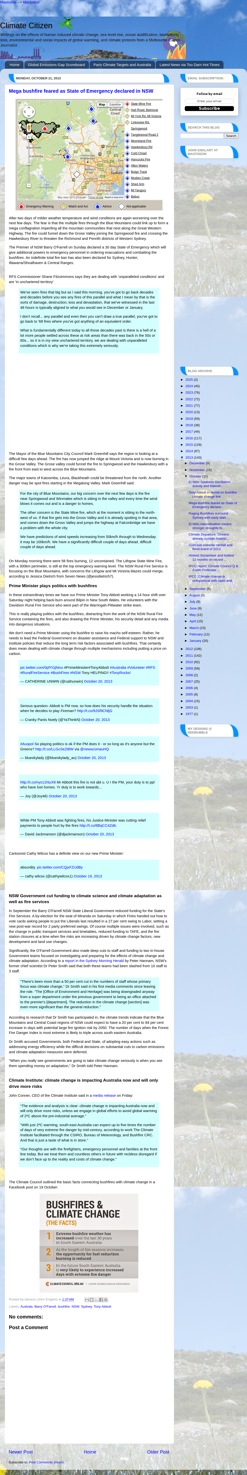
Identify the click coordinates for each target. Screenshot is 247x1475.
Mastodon (8, 2)
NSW (75, 1306)
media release (104, 1095)
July (192, 601)
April (193, 621)
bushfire (64, 1306)
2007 (189, 681)
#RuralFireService (35, 673)
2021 (189, 405)
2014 (189, 451)
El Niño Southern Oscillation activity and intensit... (209, 484)
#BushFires (60, 673)
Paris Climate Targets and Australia (122, 65)
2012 (189, 649)
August (195, 595)
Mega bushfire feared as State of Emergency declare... (213, 505)
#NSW (75, 673)
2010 (189, 662)
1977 (189, 714)
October (195, 476)
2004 (189, 701)
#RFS (150, 668)
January (195, 641)
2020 (189, 412)
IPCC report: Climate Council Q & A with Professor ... (213, 568)
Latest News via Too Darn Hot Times (189, 65)
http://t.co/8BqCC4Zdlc (98, 825)
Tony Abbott (102, 1306)
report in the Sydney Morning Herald (94, 961)
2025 (189, 379)
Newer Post (21, 1451)
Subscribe (209, 108)
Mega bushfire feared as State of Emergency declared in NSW (81, 91)
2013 (189, 457)
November (197, 470)
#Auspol (27, 744)
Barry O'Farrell (45, 1306)
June (193, 608)
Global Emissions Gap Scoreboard (56, 65)
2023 (189, 392)
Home (15, 65)
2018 (189, 425)
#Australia (118, 668)
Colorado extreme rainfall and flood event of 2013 (210, 547)
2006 (189, 688)
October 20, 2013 (98, 681)
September (198, 589)
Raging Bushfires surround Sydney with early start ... (209, 515)
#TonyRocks (120, 673)
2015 (189, 445)
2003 (189, 707)
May (193, 615)
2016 (189, 438)
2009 (189, 668)
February (196, 634)
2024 (189, 386)
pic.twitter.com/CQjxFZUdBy (60, 867)
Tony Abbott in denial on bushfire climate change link (213, 494)
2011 (189, 655)
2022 (189, 399)
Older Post (158, 1451)
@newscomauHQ (94, 749)
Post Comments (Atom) (46, 1462)
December (197, 463)
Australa (27, 1306)
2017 (189, 431)
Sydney (86, 1306)
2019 (189, 419)
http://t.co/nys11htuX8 (38, 782)
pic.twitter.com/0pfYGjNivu (41, 668)
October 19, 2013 (88, 876)
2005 (189, 694)
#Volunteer (136, 668)
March (194, 628)
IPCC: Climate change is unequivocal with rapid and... (212, 578)
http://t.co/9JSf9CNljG (94, 711)
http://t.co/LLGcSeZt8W (54, 749)
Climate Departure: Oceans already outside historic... (209, 536)
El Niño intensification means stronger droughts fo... (210, 526)
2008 (189, 675)
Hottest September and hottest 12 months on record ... (211, 557)
